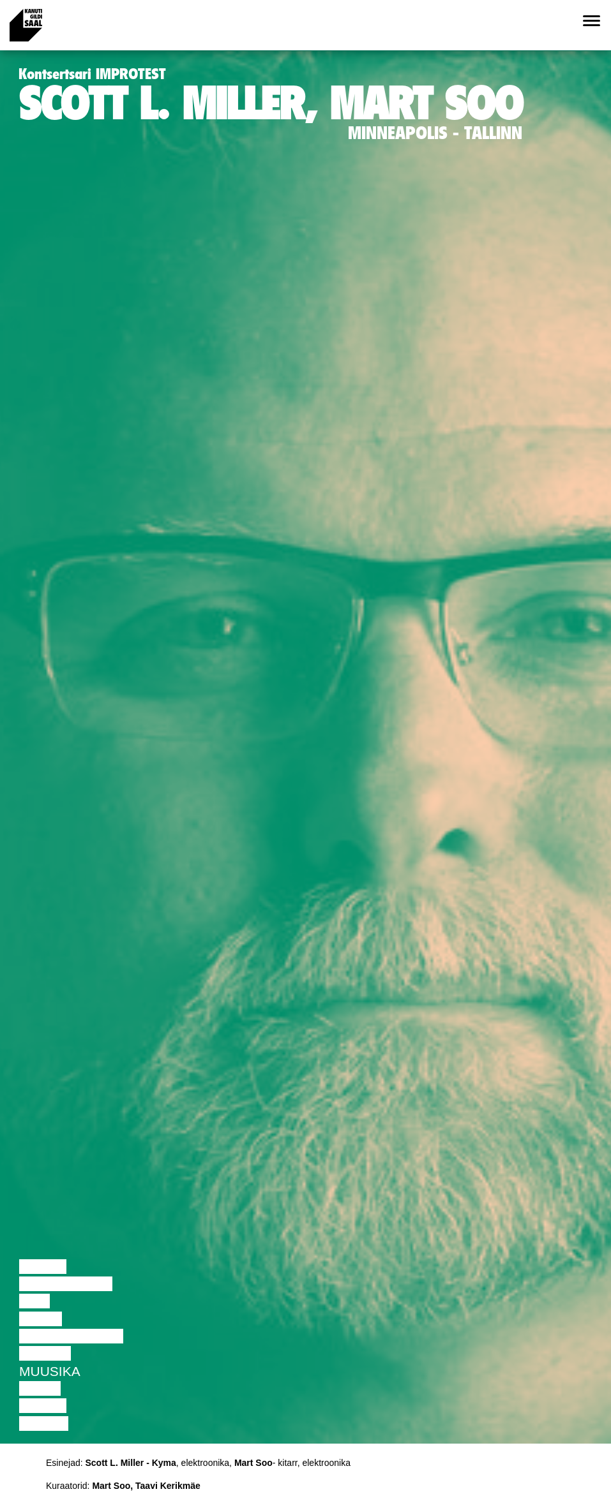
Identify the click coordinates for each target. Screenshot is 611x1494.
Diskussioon (65, 1283)
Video (40, 1388)
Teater (45, 1353)
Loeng (42, 1266)
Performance (71, 1336)
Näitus (43, 1423)
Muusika (49, 1371)
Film (34, 1301)
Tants (40, 1319)
